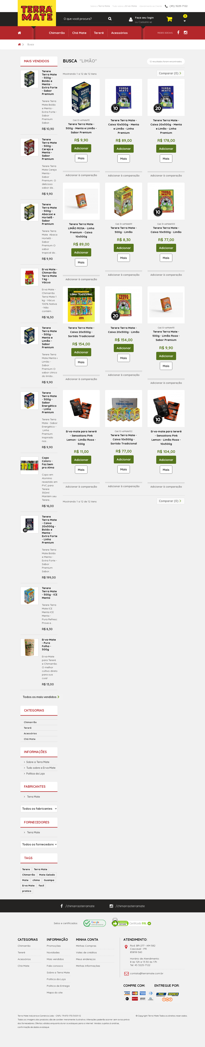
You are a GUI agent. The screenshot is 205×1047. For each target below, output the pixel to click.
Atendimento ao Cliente (147, 6)
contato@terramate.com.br (146, 973)
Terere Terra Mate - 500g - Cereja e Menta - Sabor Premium (49, 149)
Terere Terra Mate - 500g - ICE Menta (49, 592)
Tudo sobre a (114, 6)
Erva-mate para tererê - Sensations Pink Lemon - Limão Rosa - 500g (81, 438)
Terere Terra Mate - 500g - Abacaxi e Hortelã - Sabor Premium (49, 214)
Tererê (99, 33)
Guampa (49, 880)
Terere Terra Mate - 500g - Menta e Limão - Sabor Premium (49, 337)
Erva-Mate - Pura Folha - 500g (49, 644)
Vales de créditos (86, 952)
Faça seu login (144, 17)
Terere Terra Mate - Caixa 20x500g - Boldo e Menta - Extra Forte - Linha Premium (49, 529)
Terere (26, 869)
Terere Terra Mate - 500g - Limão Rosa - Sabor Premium (166, 336)
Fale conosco (55, 965)
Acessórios (119, 33)
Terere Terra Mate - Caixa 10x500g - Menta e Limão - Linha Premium (123, 126)
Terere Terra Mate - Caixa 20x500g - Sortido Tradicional (81, 332)
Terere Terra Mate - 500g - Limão (124, 230)
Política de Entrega (58, 985)
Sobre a (83, 6)
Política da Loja (35, 773)
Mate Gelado (47, 874)
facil (41, 885)
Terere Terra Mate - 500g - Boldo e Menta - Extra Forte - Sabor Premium (49, 82)
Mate (25, 880)
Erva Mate (28, 885)
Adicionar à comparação (81, 175)
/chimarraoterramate (77, 906)
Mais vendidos (36, 61)
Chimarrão (57, 33)
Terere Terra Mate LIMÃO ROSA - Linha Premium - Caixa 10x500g (81, 230)
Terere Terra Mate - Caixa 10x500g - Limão (166, 230)
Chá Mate (79, 33)
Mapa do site (54, 992)
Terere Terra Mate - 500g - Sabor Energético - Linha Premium (49, 402)
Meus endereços (86, 959)
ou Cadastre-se (143, 22)
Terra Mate (33, 796)
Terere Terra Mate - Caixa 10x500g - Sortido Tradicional (124, 439)
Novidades (53, 952)
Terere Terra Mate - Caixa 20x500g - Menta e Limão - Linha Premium (166, 126)
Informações (35, 752)
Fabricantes (35, 786)
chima (36, 880)
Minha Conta (87, 939)
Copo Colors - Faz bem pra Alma (48, 462)
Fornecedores (36, 822)
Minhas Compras (86, 945)
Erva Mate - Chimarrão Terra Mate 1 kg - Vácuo (49, 276)
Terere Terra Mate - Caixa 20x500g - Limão (123, 330)
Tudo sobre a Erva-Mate (40, 767)
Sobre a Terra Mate (37, 762)
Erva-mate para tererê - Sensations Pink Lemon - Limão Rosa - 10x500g (166, 438)
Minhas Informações (88, 965)
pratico (26, 890)
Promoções (54, 945)
